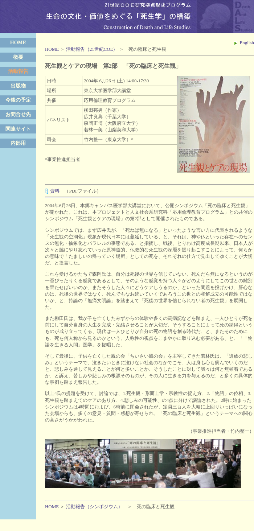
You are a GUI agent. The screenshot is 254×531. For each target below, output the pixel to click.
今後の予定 (18, 100)
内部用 (18, 143)
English (244, 42)
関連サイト (18, 129)
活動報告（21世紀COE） (92, 49)
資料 (55, 191)
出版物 (18, 85)
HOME (18, 42)
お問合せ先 (18, 114)
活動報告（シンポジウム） (94, 506)
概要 (18, 57)
